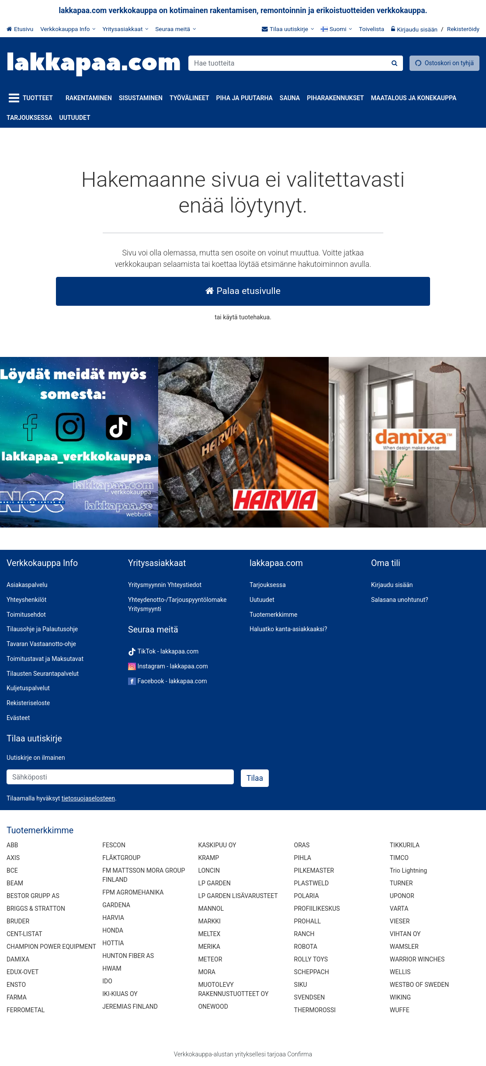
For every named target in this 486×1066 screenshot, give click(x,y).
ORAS (302, 845)
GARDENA (116, 905)
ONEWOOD (213, 1006)
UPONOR (402, 895)
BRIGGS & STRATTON (36, 908)
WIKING (400, 997)
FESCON (113, 845)
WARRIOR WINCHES (417, 959)
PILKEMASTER (314, 870)
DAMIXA (18, 959)
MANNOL (211, 908)
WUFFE (400, 1010)
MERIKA (209, 946)
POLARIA (306, 895)
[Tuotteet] (32, 98)
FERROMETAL (26, 1010)
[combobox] (295, 63)
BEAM (15, 883)
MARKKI (209, 921)
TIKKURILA (405, 845)
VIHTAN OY (405, 933)
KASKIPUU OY (217, 845)
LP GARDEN (214, 883)
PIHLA (302, 857)
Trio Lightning (408, 870)
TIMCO (399, 857)
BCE (12, 870)
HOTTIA (113, 943)
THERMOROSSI (315, 1010)
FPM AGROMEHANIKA (132, 892)
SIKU (300, 984)
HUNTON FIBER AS (128, 955)
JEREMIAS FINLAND (130, 1006)
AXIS (13, 857)
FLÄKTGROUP (121, 857)
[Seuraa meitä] (175, 29)
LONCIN (209, 870)
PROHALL (307, 921)
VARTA (399, 908)
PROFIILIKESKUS (317, 908)
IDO (107, 981)
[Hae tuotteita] (295, 63)
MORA (206, 971)
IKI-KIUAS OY (119, 993)
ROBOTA (305, 946)
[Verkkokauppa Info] (68, 29)
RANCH (304, 933)
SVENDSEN (309, 997)
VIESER (400, 921)
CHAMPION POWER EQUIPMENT (51, 946)
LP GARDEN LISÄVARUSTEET (238, 895)
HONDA (112, 930)
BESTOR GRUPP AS (33, 895)
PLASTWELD (311, 883)
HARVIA (113, 917)
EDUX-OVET (22, 971)
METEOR (210, 959)
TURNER (401, 883)
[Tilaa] (255, 778)
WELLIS (400, 971)
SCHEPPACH (311, 971)
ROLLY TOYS (311, 959)
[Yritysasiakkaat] (125, 29)
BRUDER (18, 921)
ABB (12, 845)
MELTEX (209, 933)
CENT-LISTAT (24, 933)
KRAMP (208, 857)
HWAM (111, 968)
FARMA (17, 997)
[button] (88, 798)
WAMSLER (404, 946)
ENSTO (16, 984)
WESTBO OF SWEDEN (419, 984)
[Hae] (394, 63)
